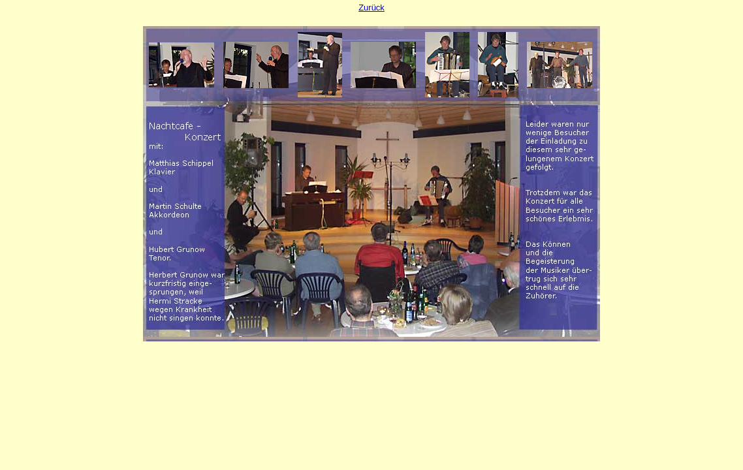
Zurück (371, 7)
